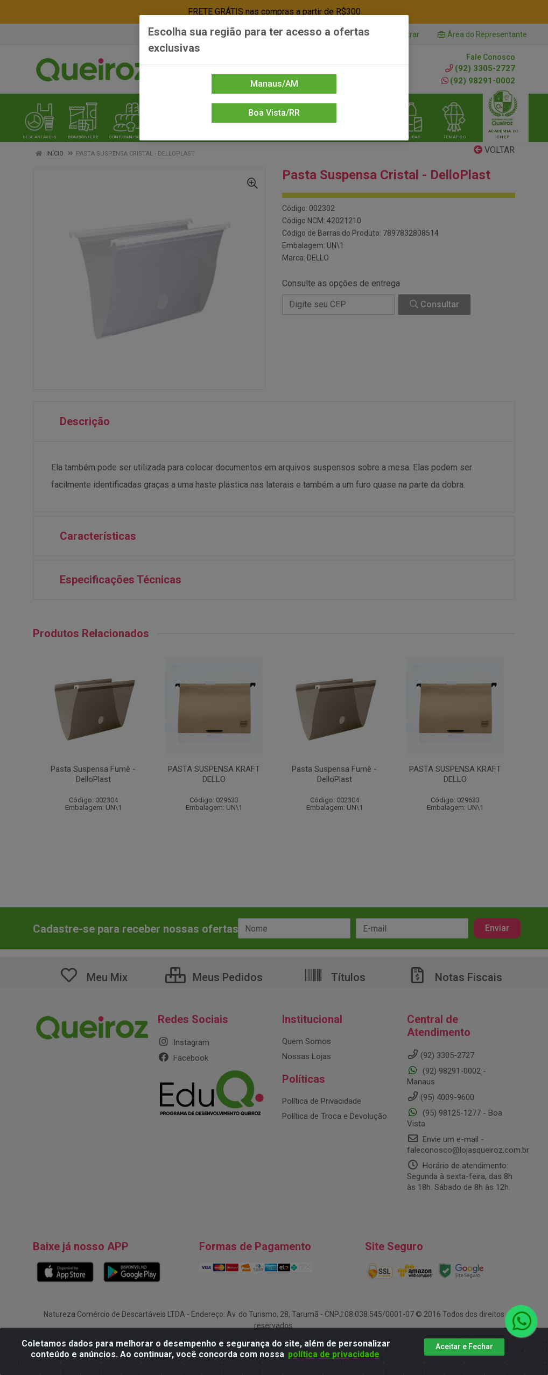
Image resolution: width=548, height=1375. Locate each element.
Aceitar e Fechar (464, 1346)
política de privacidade (334, 1354)
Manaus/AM (274, 84)
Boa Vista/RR (274, 113)
